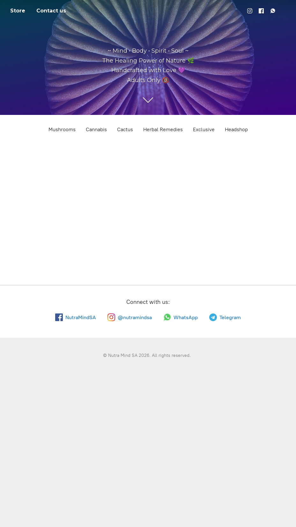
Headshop (236, 129)
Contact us (51, 11)
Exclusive (204, 129)
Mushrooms (62, 129)
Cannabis (96, 129)
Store (17, 11)
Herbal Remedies (163, 129)
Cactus (125, 129)
